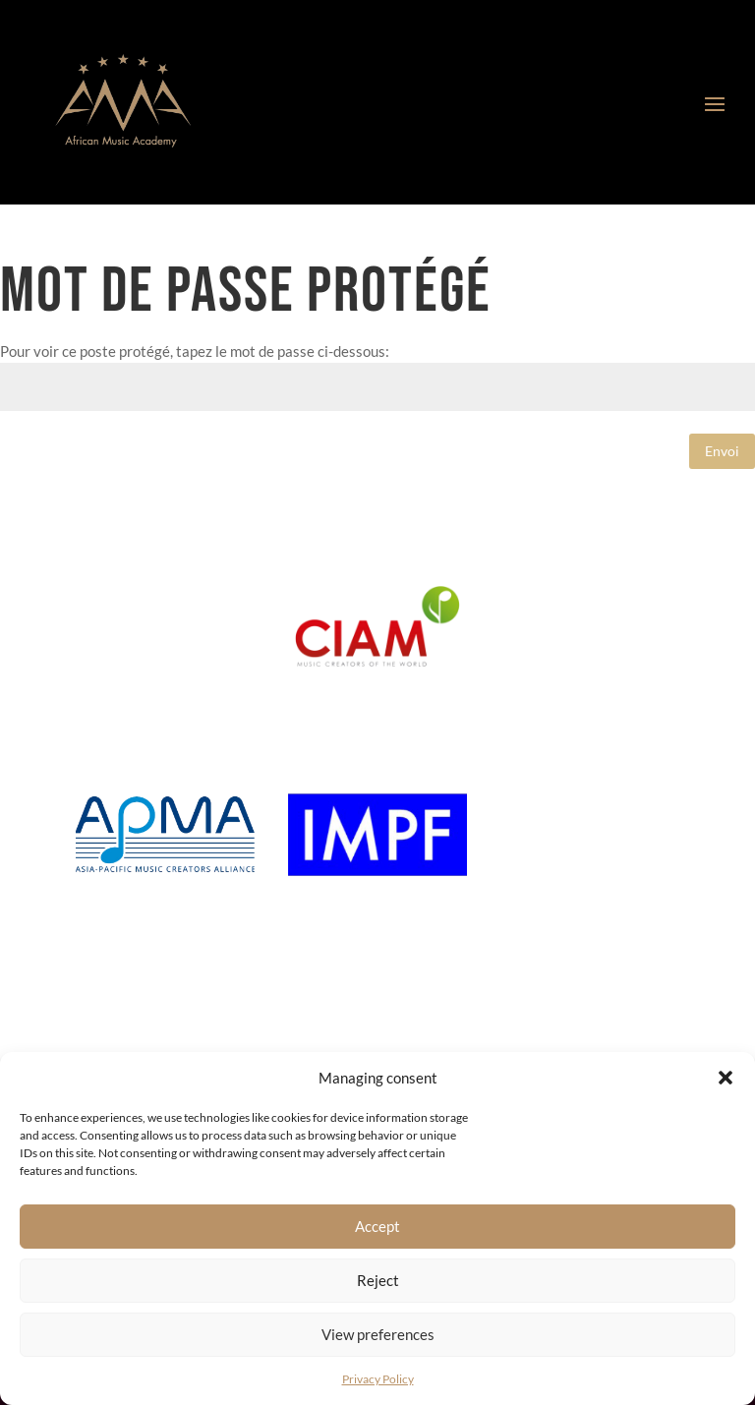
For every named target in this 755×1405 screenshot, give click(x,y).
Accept (377, 1226)
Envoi (722, 450)
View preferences (378, 1334)
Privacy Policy (378, 1379)
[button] (725, 1077)
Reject (378, 1280)
